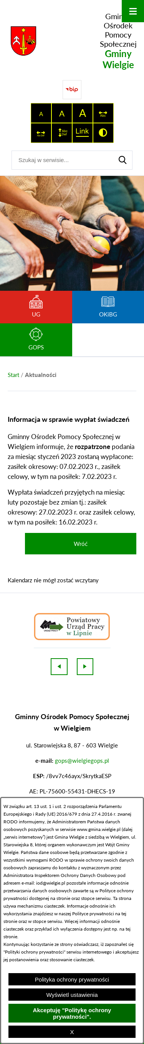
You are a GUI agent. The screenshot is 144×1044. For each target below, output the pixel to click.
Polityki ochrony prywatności (34, 952)
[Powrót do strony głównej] (13, 375)
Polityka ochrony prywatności (72, 979)
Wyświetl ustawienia (72, 995)
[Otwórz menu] (133, 11)
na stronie (60, 898)
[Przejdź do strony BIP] (72, 89)
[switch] (103, 113)
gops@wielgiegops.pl (82, 760)
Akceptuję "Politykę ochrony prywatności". (72, 1013)
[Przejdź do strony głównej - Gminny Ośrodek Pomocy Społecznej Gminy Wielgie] (72, 40)
